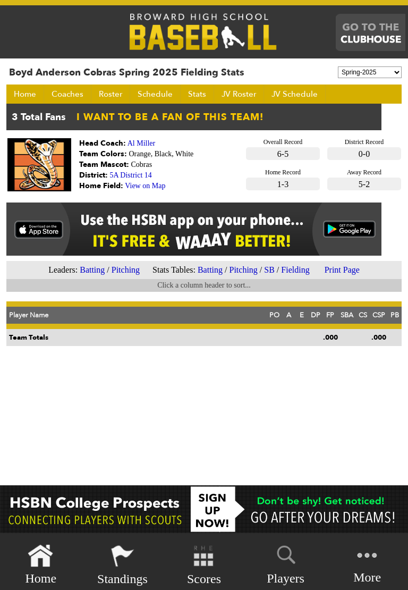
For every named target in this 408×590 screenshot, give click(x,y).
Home (25, 94)
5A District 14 (131, 175)
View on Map (145, 186)
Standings (122, 565)
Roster (110, 94)
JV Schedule (294, 94)
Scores (204, 565)
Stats (197, 94)
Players (285, 563)
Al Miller (142, 143)
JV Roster (239, 94)
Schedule (155, 94)
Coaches (67, 94)
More (367, 564)
